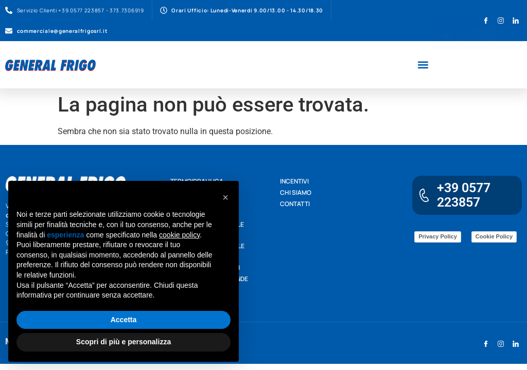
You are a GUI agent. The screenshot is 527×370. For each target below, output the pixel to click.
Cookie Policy (494, 236)
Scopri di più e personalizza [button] (123, 342)
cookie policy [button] (179, 235)
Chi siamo (295, 192)
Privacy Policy (437, 236)
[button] (422, 65)
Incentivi (294, 181)
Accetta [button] (124, 320)
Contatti (295, 203)
